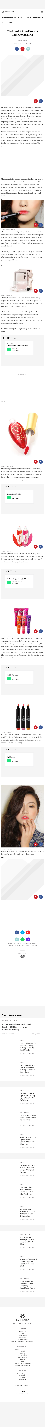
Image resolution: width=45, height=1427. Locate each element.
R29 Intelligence (22, 1339)
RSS (22, 1361)
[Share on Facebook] (17, 49)
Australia (22, 1379)
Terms (22, 1352)
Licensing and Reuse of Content (22, 1341)
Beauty (17, 946)
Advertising (22, 1336)
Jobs (22, 1334)
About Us (22, 1332)
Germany (22, 1376)
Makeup (11, 946)
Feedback (22, 1338)
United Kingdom (22, 1374)
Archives (22, 1359)
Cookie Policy (22, 1356)
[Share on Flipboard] (28, 932)
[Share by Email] (28, 49)
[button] (22, 48)
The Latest (25, 946)
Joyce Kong (22, 41)
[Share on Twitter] (22, 932)
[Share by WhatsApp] (22, 939)
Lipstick (34, 946)
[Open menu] (42, 11)
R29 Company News (22, 1350)
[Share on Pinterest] (22, 49)
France (22, 1378)
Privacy (22, 1354)
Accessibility (22, 1357)
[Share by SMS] (28, 939)
